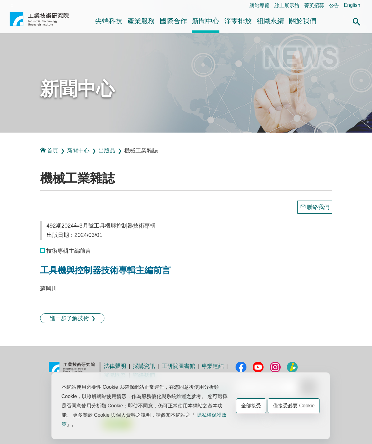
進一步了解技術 (69, 318)
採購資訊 (144, 366)
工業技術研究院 (39, 21)
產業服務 (141, 21)
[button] (356, 21)
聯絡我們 (318, 207)
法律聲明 (115, 366)
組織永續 (270, 21)
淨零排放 (238, 21)
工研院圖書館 (178, 366)
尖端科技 (108, 21)
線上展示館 (286, 5)
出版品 (107, 150)
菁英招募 (314, 5)
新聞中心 (205, 21)
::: (11, 5)
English (352, 5)
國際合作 (173, 21)
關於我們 (302, 21)
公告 (334, 5)
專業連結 (212, 366)
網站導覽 (259, 5)
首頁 (49, 150)
